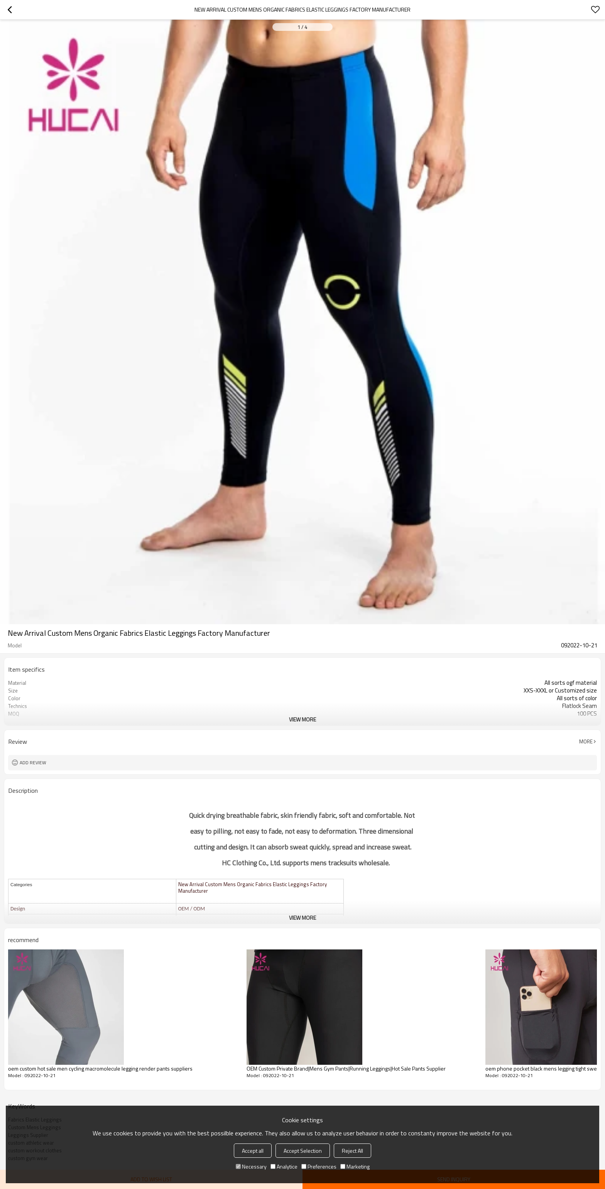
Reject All (352, 1151)
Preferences (318, 1166)
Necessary (251, 1166)
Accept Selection (303, 1151)
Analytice (283, 1166)
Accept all (253, 1151)
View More (302, 719)
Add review (33, 762)
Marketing (355, 1166)
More (586, 741)
